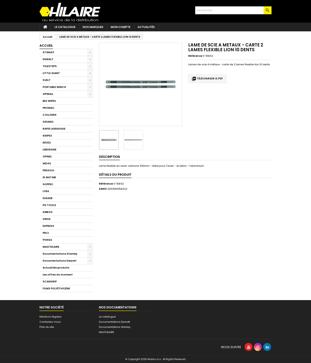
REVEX (47, 142)
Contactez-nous (50, 322)
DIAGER (48, 198)
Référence (195, 56)
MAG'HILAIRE (51, 247)
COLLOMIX (50, 115)
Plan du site (46, 327)
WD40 (47, 163)
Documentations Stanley (60, 254)
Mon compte (120, 27)
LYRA (46, 191)
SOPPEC (48, 184)
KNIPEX (47, 136)
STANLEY (48, 52)
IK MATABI (49, 177)
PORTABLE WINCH (54, 87)
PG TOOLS (49, 205)
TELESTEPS (50, 66)
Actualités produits (56, 268)
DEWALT (48, 59)
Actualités (146, 27)
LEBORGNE (49, 149)
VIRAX (47, 219)
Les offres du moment (58, 274)
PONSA (47, 240)
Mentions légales (50, 317)
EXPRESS (48, 226)
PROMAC (49, 108)
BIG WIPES (49, 101)
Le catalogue (65, 27)
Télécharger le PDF (207, 78)
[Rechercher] (233, 10)
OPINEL (47, 156)
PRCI (46, 233)
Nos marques (93, 27)
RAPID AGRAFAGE (54, 129)
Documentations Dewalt (59, 261)
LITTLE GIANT (51, 73)
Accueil (46, 45)
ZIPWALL (48, 94)
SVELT (47, 80)
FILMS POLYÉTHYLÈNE (56, 288)
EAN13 (103, 189)
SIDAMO (48, 122)
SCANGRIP (50, 281)
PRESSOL (48, 170)
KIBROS (48, 212)
